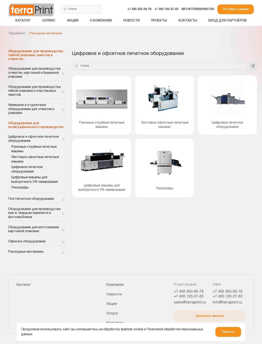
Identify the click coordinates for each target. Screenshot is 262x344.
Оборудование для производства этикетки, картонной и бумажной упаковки (34, 72)
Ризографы (20, 187)
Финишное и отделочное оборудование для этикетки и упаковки (31, 109)
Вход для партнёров (227, 20)
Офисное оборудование (27, 241)
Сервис (48, 20)
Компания (115, 285)
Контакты (187, 20)
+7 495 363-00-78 (139, 9)
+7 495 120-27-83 (166, 9)
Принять (228, 332)
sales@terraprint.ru (190, 302)
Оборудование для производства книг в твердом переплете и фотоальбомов (34, 213)
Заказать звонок (209, 316)
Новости (131, 20)
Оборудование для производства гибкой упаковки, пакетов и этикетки (35, 55)
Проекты (159, 20)
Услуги (112, 313)
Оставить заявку (235, 9)
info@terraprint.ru (227, 302)
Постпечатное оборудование (31, 199)
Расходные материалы (26, 251)
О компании (101, 20)
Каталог (23, 20)
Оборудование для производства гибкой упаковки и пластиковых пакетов (34, 91)
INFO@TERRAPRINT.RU (197, 9)
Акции (72, 20)
